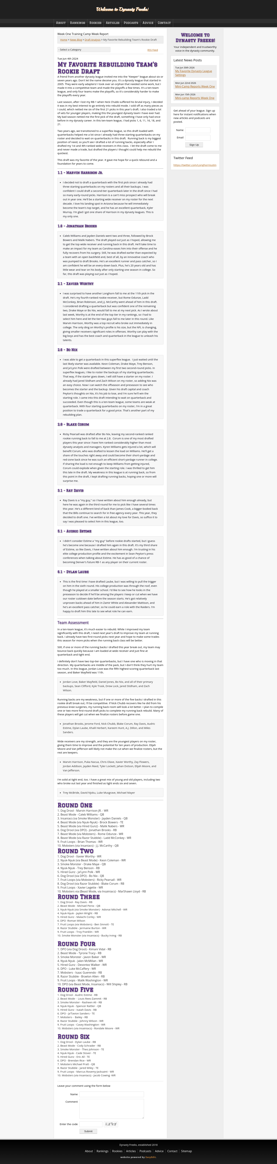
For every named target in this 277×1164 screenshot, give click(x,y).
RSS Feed (153, 50)
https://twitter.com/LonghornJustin (194, 165)
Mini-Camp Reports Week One (195, 86)
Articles (112, 22)
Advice (148, 22)
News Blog (76, 39)
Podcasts (131, 22)
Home (63, 39)
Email (180, 137)
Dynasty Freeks (73, 9)
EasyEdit (151, 1157)
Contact (164, 22)
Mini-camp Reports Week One (194, 98)
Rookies (95, 22)
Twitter (217, 14)
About (61, 22)
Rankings (77, 22)
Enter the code (69, 1124)
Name (74, 1094)
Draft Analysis (93, 39)
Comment (72, 1101)
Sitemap (186, 1151)
